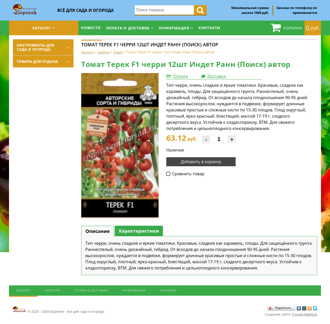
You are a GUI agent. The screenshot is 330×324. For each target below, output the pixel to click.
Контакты (209, 27)
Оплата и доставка (128, 27)
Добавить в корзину (201, 161)
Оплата (180, 76)
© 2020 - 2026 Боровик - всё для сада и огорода (58, 310)
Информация (174, 27)
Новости (91, 27)
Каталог (41, 27)
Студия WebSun (304, 314)
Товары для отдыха (37, 61)
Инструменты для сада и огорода (35, 47)
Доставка (217, 76)
